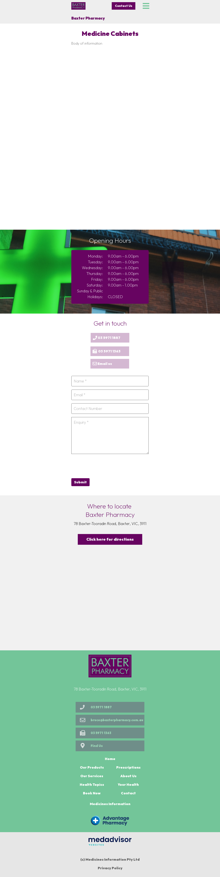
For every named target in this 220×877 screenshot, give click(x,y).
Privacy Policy (110, 868)
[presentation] (104, 465)
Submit (80, 482)
